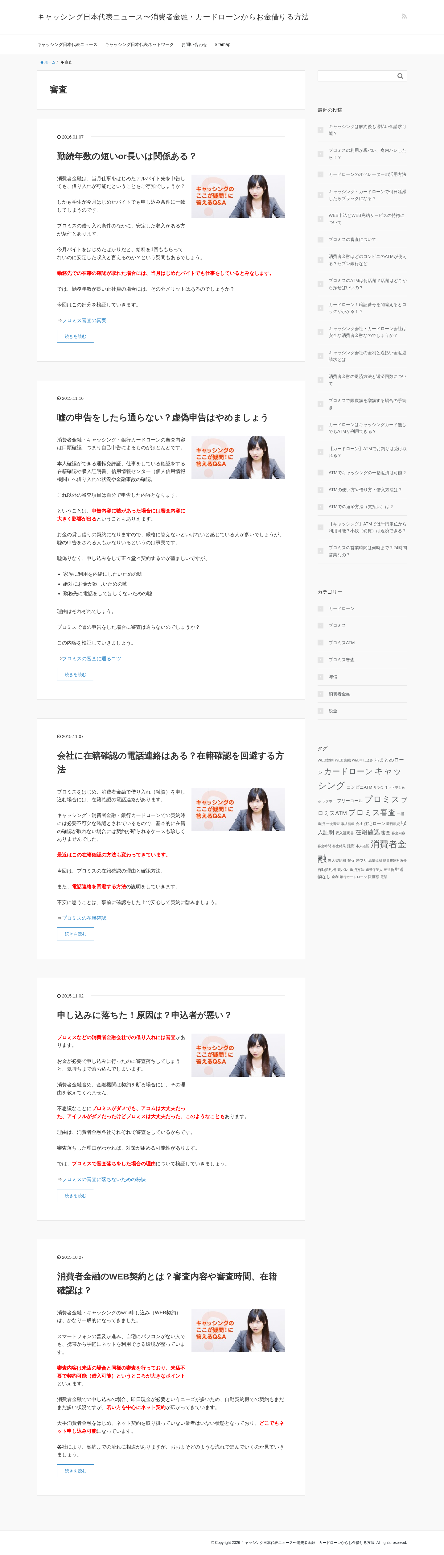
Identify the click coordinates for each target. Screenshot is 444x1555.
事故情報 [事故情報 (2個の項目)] (348, 824)
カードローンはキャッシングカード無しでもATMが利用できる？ (367, 428)
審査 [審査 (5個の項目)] (385, 832)
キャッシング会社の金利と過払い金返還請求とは (367, 356)
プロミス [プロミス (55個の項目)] (382, 799)
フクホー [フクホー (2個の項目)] (329, 801)
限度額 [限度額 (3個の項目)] (373, 877)
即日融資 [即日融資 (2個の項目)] (393, 824)
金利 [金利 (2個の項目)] (335, 877)
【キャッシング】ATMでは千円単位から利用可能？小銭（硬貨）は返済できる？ (368, 527)
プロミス (337, 625)
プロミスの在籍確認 (84, 918)
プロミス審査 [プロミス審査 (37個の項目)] (372, 812)
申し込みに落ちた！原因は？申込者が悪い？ (144, 1015)
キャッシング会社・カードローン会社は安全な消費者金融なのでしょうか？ (367, 332)
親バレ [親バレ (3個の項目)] (342, 870)
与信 (333, 676)
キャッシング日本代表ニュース (67, 44)
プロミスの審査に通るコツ (91, 658)
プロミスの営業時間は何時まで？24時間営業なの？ (368, 551)
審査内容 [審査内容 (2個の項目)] (398, 833)
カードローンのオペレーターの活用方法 (367, 174)
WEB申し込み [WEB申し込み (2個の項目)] (362, 760)
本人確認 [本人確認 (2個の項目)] (362, 846)
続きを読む (75, 336)
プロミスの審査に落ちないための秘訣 (104, 1179)
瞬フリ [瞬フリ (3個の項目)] (361, 860)
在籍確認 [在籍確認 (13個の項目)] (367, 832)
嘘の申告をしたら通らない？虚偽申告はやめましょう (163, 417)
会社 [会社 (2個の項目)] (359, 824)
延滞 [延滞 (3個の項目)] (351, 846)
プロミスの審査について (352, 239)
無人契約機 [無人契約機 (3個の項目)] (337, 860)
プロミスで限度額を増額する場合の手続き (367, 404)
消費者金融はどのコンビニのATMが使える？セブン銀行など (368, 260)
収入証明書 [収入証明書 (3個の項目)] (344, 833)
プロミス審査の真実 (84, 320)
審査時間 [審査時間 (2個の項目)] (324, 846)
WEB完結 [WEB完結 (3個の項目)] (343, 760)
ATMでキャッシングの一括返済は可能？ (368, 472)
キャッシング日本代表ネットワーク (139, 44)
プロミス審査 (342, 659)
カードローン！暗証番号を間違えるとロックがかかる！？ (367, 308)
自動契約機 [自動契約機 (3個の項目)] (327, 870)
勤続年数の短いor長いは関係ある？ (127, 156)
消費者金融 (339, 693)
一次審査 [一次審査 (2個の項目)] (333, 824)
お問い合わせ (194, 44)
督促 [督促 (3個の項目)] (351, 860)
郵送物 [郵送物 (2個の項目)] (389, 870)
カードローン (342, 608)
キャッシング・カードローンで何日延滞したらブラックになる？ (367, 195)
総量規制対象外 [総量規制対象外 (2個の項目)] (395, 860)
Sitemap (222, 44)
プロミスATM (342, 642)
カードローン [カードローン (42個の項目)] (348, 771)
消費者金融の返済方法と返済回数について (367, 380)
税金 (333, 710)
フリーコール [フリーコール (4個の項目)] (350, 800)
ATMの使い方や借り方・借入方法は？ (365, 489)
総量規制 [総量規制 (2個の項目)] (375, 860)
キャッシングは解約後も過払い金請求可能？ (367, 130)
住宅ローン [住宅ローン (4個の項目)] (374, 823)
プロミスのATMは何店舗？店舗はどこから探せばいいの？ (368, 284)
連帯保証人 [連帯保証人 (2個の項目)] (374, 870)
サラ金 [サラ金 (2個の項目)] (378, 787)
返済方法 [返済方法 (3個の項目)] (357, 870)
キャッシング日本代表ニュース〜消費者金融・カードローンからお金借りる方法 (173, 17)
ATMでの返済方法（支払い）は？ (361, 506)
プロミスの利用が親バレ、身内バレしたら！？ (367, 154)
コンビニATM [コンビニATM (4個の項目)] (359, 787)
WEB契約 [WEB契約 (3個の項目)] (326, 760)
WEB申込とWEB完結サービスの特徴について (367, 219)
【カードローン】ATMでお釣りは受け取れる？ (368, 452)
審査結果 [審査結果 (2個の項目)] (339, 846)
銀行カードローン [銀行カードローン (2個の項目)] (353, 877)
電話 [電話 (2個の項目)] (383, 877)
